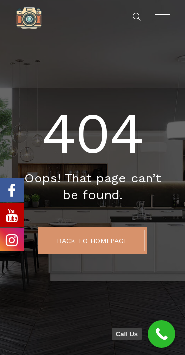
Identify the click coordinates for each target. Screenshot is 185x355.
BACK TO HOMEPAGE (92, 241)
